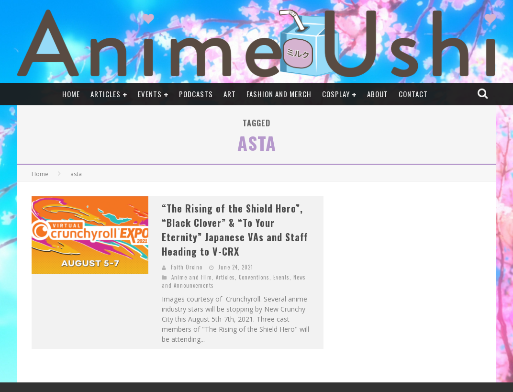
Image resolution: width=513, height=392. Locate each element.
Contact (413, 94)
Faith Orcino (186, 267)
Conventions (254, 277)
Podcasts (196, 94)
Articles (105, 94)
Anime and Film (191, 277)
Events (150, 94)
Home (71, 94)
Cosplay (336, 94)
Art (229, 94)
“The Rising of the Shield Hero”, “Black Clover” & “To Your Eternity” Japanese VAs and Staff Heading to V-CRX (235, 229)
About (377, 94)
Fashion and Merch (279, 94)
